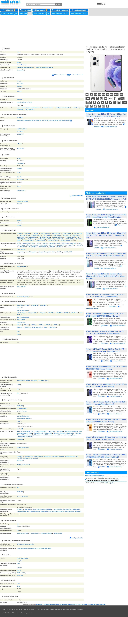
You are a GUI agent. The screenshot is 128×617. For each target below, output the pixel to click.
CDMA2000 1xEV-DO (48, 245)
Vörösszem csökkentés (71, 431)
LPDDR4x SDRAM (22, 129)
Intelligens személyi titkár (63, 108)
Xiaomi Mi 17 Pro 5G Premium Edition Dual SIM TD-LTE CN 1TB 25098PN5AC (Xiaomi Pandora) (105, 295)
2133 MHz (20, 131)
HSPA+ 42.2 (73, 243)
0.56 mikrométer (22, 408)
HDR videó (60, 431)
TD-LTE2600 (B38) (45, 237)
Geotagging (34, 380)
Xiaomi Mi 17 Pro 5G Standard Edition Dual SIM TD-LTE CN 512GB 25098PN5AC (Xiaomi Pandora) (105, 332)
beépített (19, 561)
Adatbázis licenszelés (20, 609)
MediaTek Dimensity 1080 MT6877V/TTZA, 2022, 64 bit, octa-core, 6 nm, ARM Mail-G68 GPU (43, 120)
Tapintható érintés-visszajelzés (44, 67)
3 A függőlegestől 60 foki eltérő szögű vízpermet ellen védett (34, 548)
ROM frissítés (25, 10)
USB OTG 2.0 (59, 313)
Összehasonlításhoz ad (75, 75)
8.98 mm (19, 86)
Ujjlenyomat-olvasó (22, 533)
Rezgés (41, 252)
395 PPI (19, 177)
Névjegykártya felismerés (33, 108)
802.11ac (48, 325)
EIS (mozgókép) (25, 431)
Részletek (118, 225)
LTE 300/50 (80, 245)
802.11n (41, 325)
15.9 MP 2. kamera (22, 496)
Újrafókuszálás (48, 433)
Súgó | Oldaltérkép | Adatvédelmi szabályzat (70, 609)
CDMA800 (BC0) (35, 235)
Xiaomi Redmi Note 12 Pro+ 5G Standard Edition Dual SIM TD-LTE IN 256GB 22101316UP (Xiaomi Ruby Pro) (106, 197)
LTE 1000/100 (32, 247)
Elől (18, 487)
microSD (26, 305)
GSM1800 (27, 233)
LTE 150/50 (71, 245)
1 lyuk (18, 158)
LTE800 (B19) (20, 237)
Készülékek (9, 10)
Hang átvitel (20, 252)
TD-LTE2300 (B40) (70, 237)
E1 (17, 389)
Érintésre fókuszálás (60, 433)
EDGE (32, 243)
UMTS (38, 243)
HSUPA (44, 243)
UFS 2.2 (19, 144)
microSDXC (43, 305)
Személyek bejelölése (35, 435)
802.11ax (56, 325)
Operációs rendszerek (60, 10)
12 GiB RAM (20, 134)
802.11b (26, 325)
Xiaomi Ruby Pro (21, 65)
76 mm (19, 81)
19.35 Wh (20, 575)
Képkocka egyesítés (41, 431)
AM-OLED (20, 179)
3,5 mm (19, 225)
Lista (16, 13)
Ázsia (18, 586)
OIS (32, 431)
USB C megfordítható (23, 317)
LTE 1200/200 (42, 247)
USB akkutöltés (21, 313)
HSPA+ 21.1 (65, 243)
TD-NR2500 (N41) (40, 241)
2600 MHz (20, 118)
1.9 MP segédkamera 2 (23, 465)
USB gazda (43, 313)
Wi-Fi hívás (52, 327)
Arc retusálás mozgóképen (68, 435)
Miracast (19, 327)
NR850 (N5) (51, 239)
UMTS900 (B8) (78, 233)
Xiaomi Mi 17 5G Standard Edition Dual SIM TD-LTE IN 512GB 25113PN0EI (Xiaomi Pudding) (106, 403)
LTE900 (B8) (75, 235)
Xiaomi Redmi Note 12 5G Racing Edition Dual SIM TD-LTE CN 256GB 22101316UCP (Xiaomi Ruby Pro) (106, 216)
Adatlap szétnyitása (58, 75)
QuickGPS (41, 380)
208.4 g (19, 91)
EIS (18, 431)
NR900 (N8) (60, 239)
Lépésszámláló (58, 533)
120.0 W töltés (21, 320)
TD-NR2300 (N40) (28, 241)
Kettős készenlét (21, 267)
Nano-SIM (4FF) (21, 249)
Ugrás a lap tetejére (7, 609)
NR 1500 (51, 247)
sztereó (19, 220)
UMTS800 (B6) (67, 233)
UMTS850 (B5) (56, 233)
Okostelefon (20, 70)
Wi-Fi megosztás (37, 327)
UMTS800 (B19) (24, 235)
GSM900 (19, 233)
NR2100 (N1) (31, 239)
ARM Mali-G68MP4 (22, 201)
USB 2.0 (19, 307)
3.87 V (19, 570)
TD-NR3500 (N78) (65, 241)
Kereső (3, 13)
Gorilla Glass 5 (21, 191)
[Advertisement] (64, 30)
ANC (53, 252)
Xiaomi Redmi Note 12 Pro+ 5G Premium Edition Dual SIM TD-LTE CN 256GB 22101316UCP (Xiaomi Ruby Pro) (106, 255)
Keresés (59, 4)
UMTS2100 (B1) (45, 233)
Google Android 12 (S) (23, 102)
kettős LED (20, 429)
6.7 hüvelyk (20, 163)
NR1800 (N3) (41, 239)
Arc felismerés (30, 109)
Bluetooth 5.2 (21, 322)
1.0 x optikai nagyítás (23, 416)
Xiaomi (19, 52)
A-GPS (28, 380)
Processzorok (41, 10)
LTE (55, 245)
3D (18, 526)
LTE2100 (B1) (46, 235)
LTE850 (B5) (66, 235)
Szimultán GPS (21, 380)
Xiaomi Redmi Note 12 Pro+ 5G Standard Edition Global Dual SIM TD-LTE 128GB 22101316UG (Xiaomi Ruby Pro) (105, 276)
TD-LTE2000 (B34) (32, 237)
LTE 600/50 (23, 247)
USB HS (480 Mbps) (22, 310)
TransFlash (20, 305)
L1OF (18, 385)
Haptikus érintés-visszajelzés (25, 67)
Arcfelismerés (24, 435)
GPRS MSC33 (26, 243)
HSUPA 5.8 (52, 243)
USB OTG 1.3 (51, 313)
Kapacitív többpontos (23, 297)
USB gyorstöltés (32, 313)
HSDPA (58, 243)
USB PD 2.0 (74, 313)
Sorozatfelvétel (38, 433)
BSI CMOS (20, 406)
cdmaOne (29, 245)
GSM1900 (35, 233)
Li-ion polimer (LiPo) (22, 558)
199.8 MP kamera (22, 411)
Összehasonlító (10, 13)
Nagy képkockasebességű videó (42, 509)
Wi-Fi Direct (28, 327)
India (18, 584)
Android (19, 99)
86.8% (19, 173)
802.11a (19, 325)
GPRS (18, 243)
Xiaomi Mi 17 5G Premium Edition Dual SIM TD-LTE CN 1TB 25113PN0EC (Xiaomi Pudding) (106, 367)
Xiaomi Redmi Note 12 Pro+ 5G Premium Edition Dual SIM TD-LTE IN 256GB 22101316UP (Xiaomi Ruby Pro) (75, 604)
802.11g (34, 325)
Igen (18, 332)
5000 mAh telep (21, 573)
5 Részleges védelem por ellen (25, 544)
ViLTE (70, 252)
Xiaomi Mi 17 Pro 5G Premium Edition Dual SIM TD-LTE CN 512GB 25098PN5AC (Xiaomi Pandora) (105, 314)
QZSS (46, 380)
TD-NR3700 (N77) (53, 241)
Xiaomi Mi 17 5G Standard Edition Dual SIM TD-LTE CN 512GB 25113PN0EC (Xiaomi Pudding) (106, 438)
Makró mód (69, 433)
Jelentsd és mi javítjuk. (108, 483)
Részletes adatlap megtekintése (95, 475)
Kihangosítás (47, 252)
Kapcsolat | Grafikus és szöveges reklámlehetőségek (42, 609)
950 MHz (19, 204)
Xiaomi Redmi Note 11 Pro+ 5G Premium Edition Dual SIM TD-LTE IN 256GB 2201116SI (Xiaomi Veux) (106, 115)
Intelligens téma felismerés (24, 437)
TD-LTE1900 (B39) (57, 237)
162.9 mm (20, 83)
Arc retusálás (56, 435)
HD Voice (59, 252)
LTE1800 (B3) (56, 235)
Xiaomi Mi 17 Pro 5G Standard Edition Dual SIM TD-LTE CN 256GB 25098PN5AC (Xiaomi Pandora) (105, 350)
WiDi (45, 327)
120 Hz (19, 186)
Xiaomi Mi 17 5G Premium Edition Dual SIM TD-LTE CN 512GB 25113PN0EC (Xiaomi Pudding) (106, 385)
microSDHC (34, 305)
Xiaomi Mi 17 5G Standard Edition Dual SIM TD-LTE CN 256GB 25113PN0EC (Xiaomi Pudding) (106, 420)
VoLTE (66, 252)
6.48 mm (19, 168)
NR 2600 (58, 247)
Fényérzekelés (34, 533)
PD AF (18, 421)
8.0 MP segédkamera (23, 448)
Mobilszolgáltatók (79, 10)
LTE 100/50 (62, 245)
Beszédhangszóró (31, 252)
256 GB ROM (20, 148)
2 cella (19, 568)
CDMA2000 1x (37, 245)
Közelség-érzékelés (46, 533)
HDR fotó (51, 431)
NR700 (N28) (69, 239)
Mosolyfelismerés (47, 435)
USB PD (66, 313)
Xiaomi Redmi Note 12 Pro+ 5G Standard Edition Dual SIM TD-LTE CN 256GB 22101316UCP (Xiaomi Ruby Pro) (106, 235)
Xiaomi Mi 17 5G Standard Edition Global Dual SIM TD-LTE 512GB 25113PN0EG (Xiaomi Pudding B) (106, 456)
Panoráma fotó (38, 456)
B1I (18, 393)
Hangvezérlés (21, 108)
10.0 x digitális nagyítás (23, 419)
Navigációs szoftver (47, 108)
